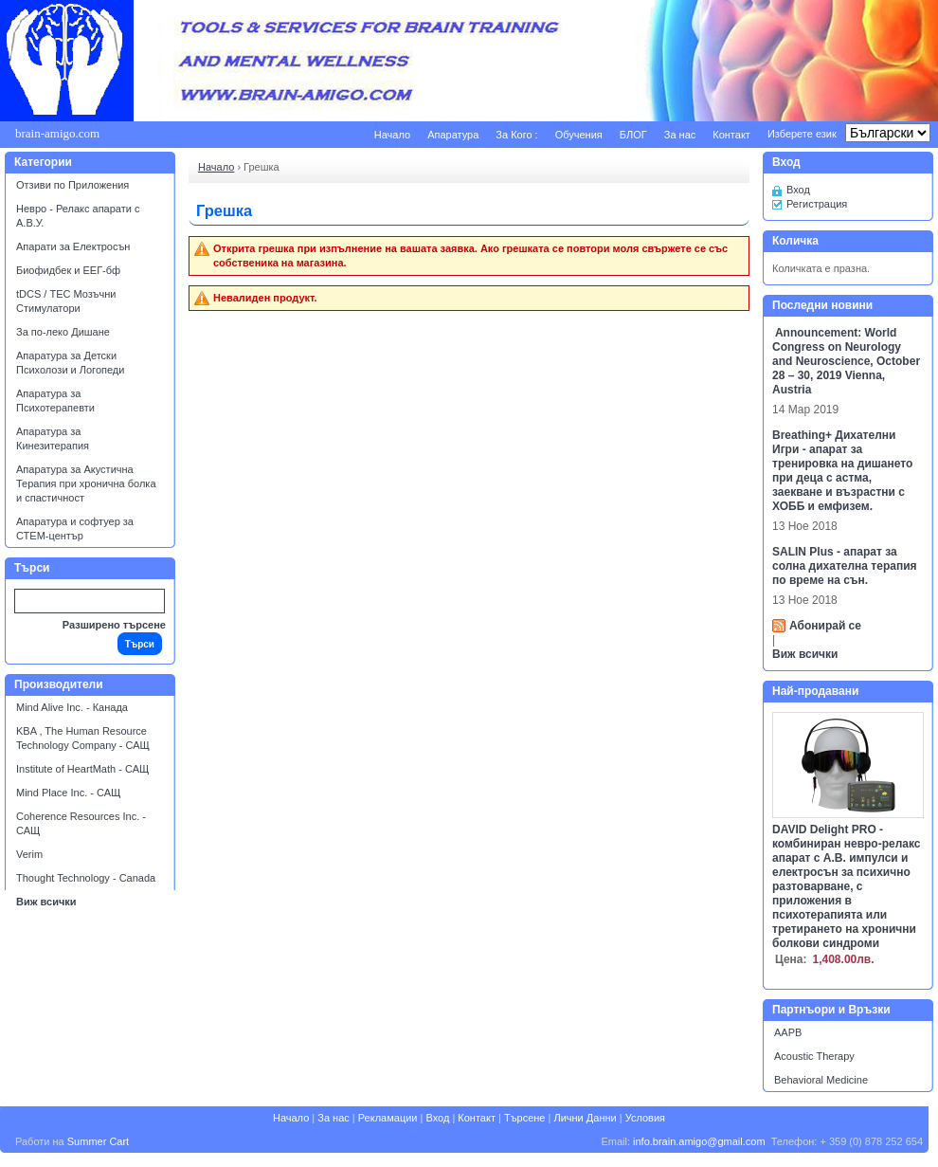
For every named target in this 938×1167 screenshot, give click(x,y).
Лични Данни (584, 1117)
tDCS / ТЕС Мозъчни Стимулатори (66, 301)
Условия (645, 1117)
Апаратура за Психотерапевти (55, 400)
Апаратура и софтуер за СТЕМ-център (75, 528)
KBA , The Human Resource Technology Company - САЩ (83, 738)
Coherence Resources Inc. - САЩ (81, 823)
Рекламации (388, 1117)
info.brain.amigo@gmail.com (699, 1141)
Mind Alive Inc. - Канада (72, 707)
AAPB (788, 1032)
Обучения (579, 134)
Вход (798, 189)
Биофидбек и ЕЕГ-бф (68, 270)
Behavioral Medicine (821, 1079)
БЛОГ (633, 134)
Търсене (525, 1117)
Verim (29, 854)
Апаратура (452, 134)
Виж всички (46, 901)
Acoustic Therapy (814, 1056)
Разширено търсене (114, 624)
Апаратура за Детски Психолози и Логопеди (70, 362)
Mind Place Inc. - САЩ (68, 792)
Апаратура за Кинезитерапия (52, 438)
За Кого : (516, 134)
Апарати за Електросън (73, 246)
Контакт (731, 134)
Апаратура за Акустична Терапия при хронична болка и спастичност (86, 483)
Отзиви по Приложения (72, 185)
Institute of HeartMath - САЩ (82, 769)
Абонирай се (825, 625)
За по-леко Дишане (63, 331)
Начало (392, 134)
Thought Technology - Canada (85, 878)
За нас (680, 134)
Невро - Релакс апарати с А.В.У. (77, 215)
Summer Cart (98, 1141)
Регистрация (816, 204)
